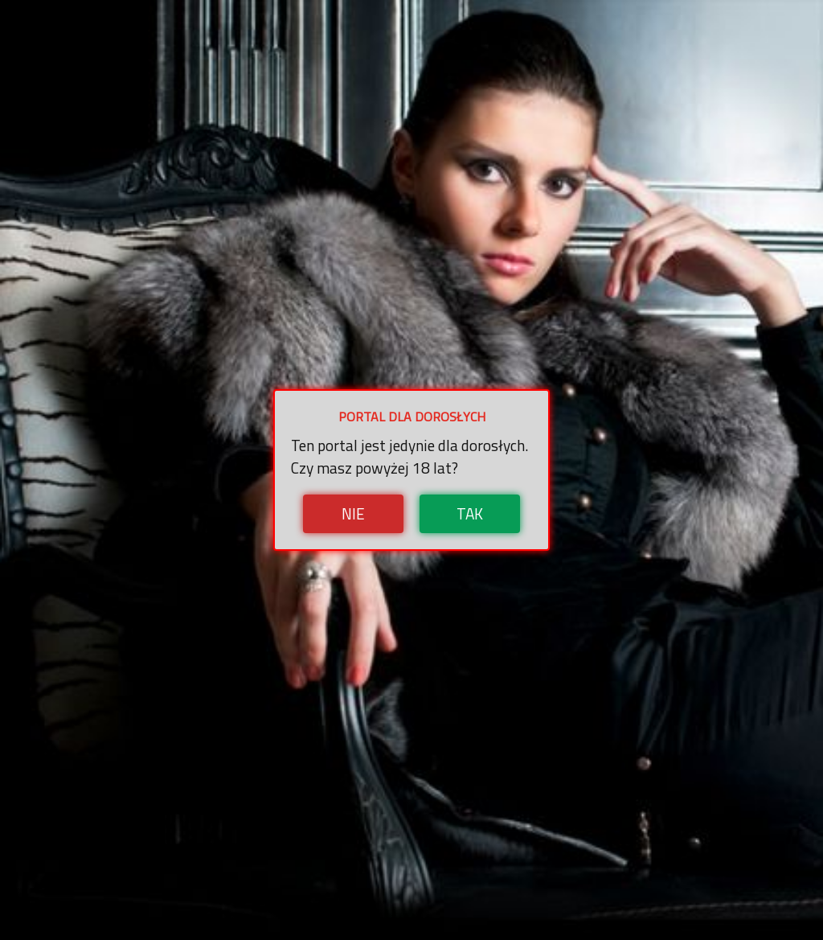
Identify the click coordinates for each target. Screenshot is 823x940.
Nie (353, 513)
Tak (470, 513)
